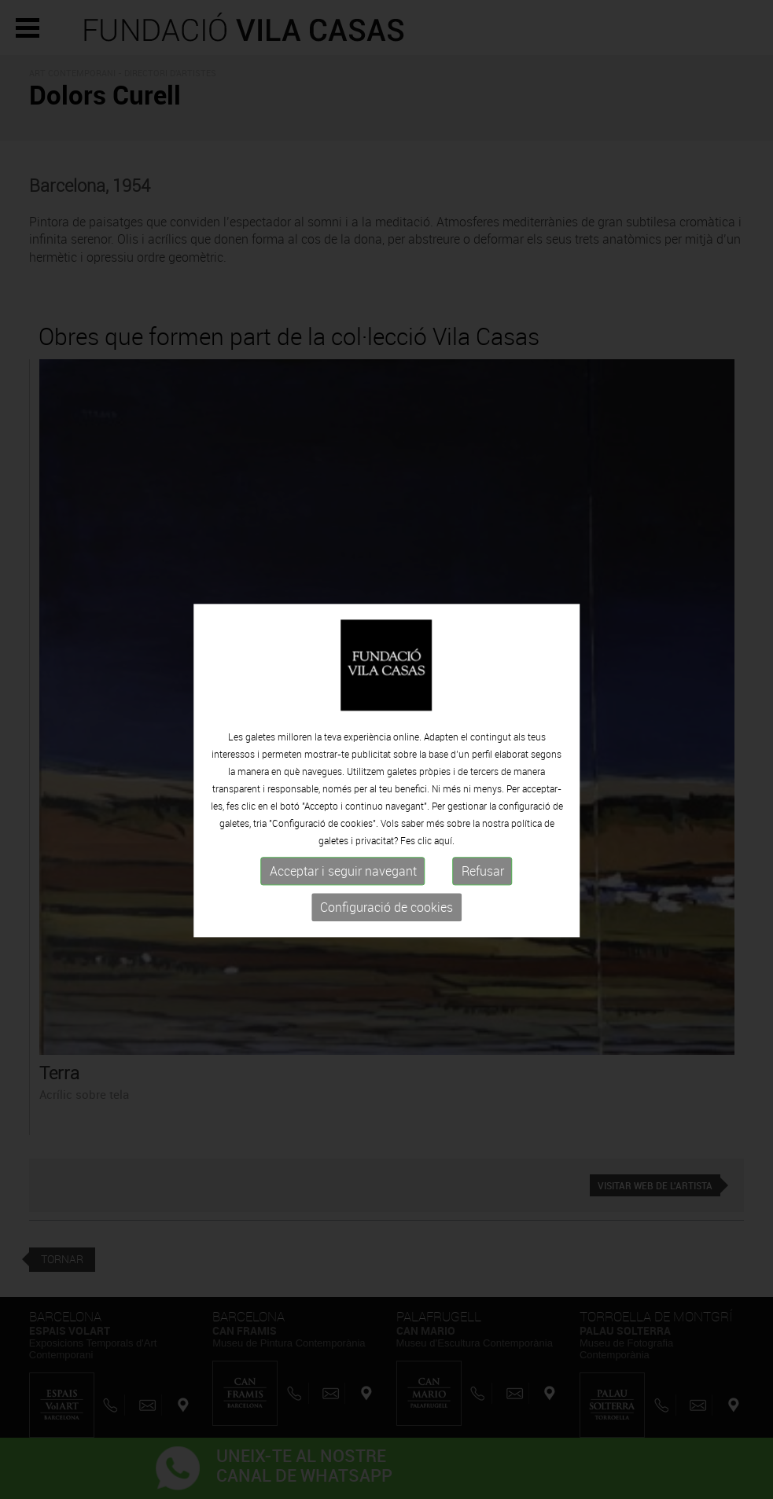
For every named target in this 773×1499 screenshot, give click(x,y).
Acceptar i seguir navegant (343, 878)
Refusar (483, 878)
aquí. (444, 847)
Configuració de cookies (386, 914)
